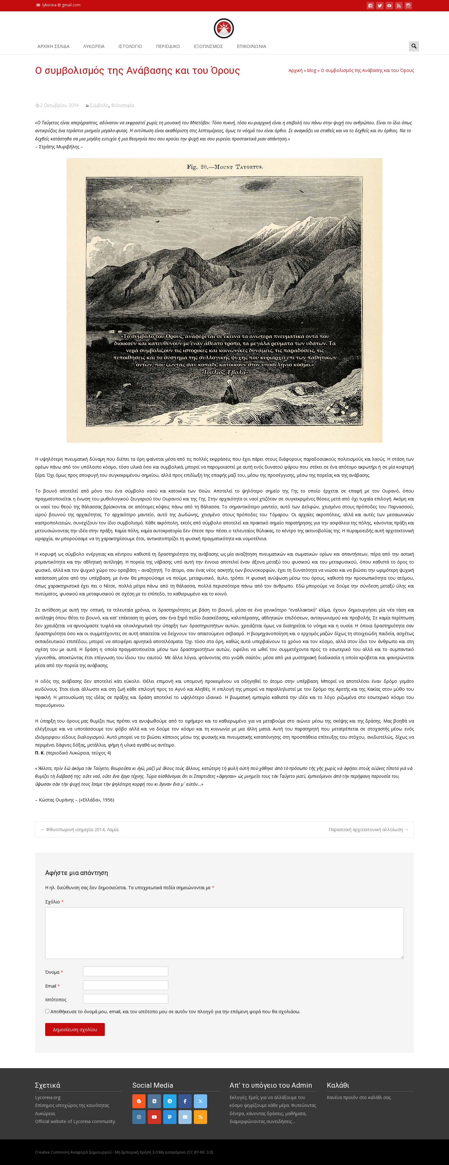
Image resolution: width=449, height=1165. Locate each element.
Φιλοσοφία (122, 105)
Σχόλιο (54, 902)
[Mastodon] (170, 1117)
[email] (185, 1117)
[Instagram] (139, 1117)
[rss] (200, 1117)
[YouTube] (154, 1117)
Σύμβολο (99, 105)
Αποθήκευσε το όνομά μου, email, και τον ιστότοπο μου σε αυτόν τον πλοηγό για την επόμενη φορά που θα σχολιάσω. (175, 1011)
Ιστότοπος (55, 999)
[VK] (154, 1101)
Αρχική (295, 70)
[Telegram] (170, 1101)
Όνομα (54, 972)
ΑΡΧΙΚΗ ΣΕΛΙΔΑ (53, 48)
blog (311, 70)
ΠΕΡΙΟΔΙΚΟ (168, 48)
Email (52, 986)
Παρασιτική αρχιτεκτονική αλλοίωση (369, 829)
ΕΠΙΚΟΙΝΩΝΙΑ (251, 48)
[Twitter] (200, 1101)
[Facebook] (185, 1101)
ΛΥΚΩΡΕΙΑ (94, 48)
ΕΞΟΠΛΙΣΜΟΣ (208, 48)
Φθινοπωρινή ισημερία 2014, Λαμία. (79, 829)
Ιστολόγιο (130, 48)
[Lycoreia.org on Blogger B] (139, 1101)
